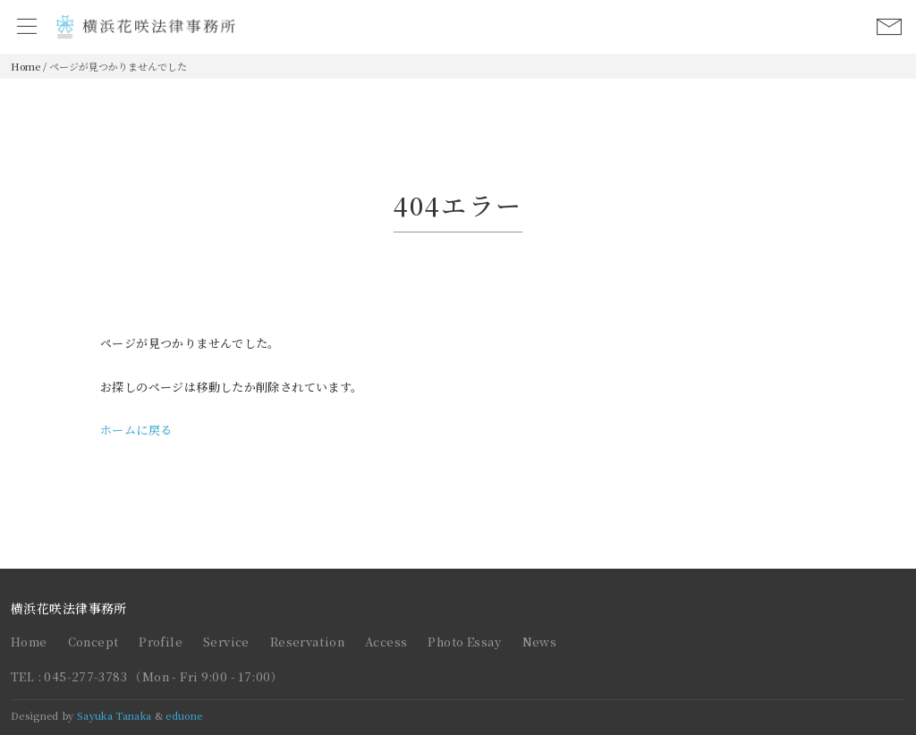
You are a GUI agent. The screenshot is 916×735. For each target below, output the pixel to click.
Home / (29, 66)
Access (386, 641)
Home (29, 641)
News (539, 641)
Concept (93, 641)
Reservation (307, 641)
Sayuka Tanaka (114, 715)
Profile (160, 641)
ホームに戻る (136, 429)
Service (226, 641)
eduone (183, 715)
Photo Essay (464, 641)
